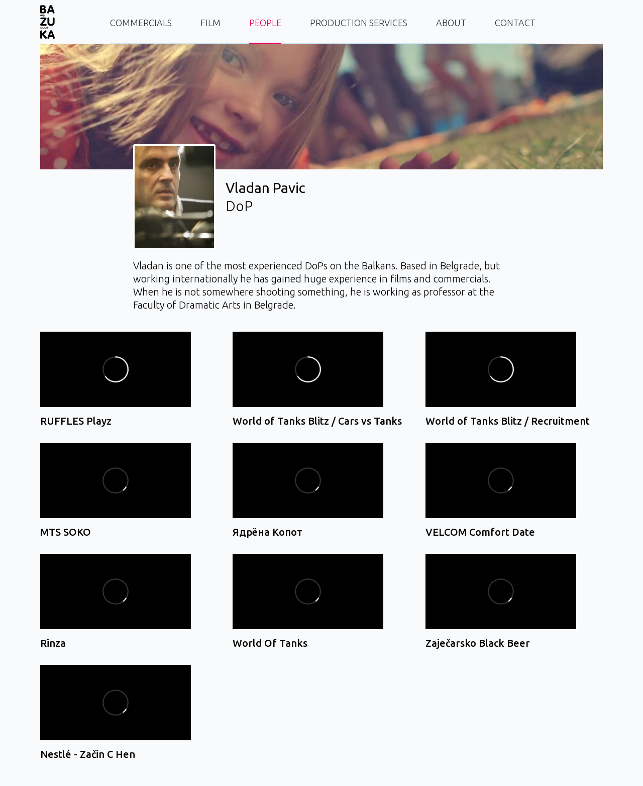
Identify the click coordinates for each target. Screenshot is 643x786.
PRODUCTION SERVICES (358, 23)
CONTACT (515, 23)
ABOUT (451, 23)
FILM (210, 23)
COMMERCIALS (141, 23)
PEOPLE (265, 23)
